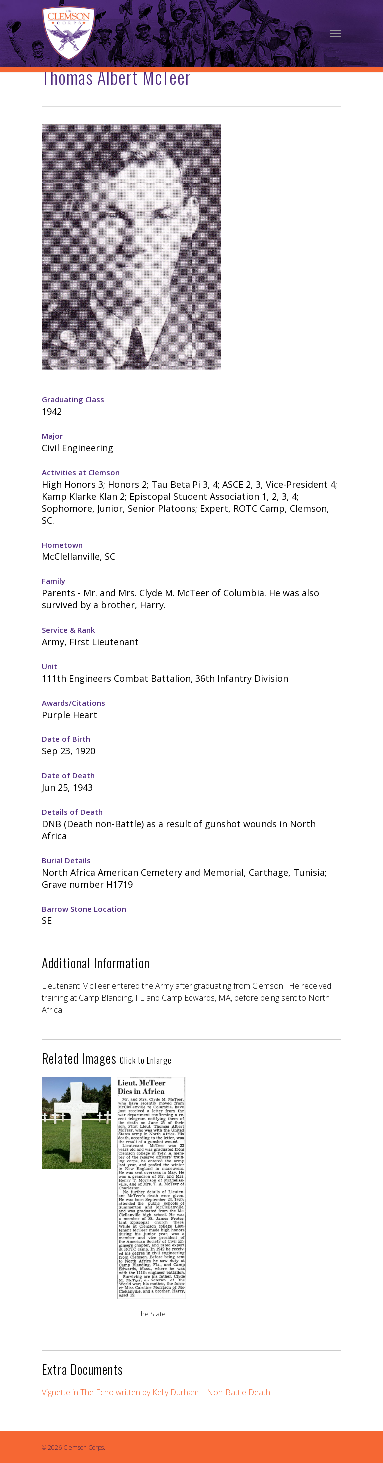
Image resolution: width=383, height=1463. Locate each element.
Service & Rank (68, 630)
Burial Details (66, 860)
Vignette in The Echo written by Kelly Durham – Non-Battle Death (156, 1392)
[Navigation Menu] (335, 33)
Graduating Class (73, 399)
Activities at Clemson (81, 472)
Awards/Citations (73, 703)
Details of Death (72, 812)
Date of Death (68, 775)
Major (52, 436)
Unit (49, 666)
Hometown (62, 544)
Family (53, 581)
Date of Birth (66, 739)
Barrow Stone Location (84, 909)
